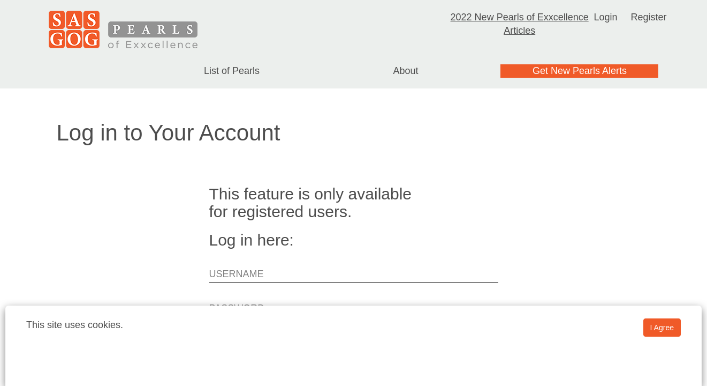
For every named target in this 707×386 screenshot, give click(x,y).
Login (605, 17)
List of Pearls (232, 70)
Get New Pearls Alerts (580, 70)
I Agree (662, 327)
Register (648, 17)
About (405, 70)
